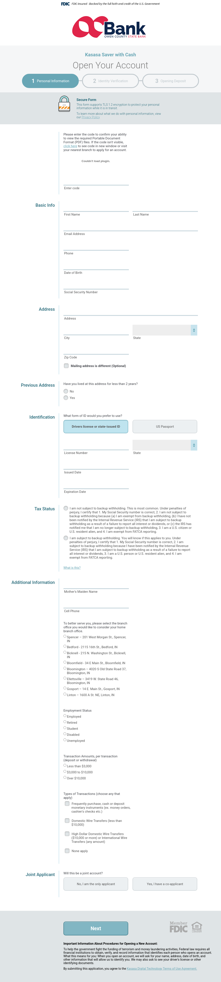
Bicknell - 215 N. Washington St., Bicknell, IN (96, 655)
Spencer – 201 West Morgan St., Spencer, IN (96, 639)
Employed (74, 717)
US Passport (165, 427)
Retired (72, 723)
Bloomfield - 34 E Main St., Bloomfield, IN (96, 663)
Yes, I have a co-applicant (165, 884)
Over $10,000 (76, 778)
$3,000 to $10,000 (80, 772)
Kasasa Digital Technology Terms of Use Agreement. (162, 968)
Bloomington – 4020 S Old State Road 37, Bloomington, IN (96, 671)
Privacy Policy (91, 117)
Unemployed (76, 741)
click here (70, 146)
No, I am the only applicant (96, 884)
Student (72, 729)
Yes (72, 398)
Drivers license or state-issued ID (96, 427)
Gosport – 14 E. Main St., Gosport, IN (93, 689)
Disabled (73, 735)
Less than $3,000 (79, 766)
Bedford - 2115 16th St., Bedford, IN (92, 647)
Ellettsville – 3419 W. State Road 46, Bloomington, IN (92, 681)
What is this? (72, 567)
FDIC (178, 927)
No (72, 391)
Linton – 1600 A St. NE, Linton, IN (90, 695)
